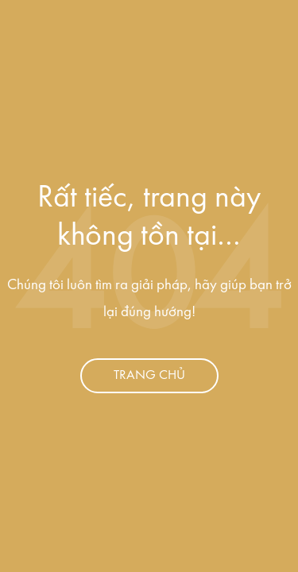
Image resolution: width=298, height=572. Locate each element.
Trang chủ (149, 375)
